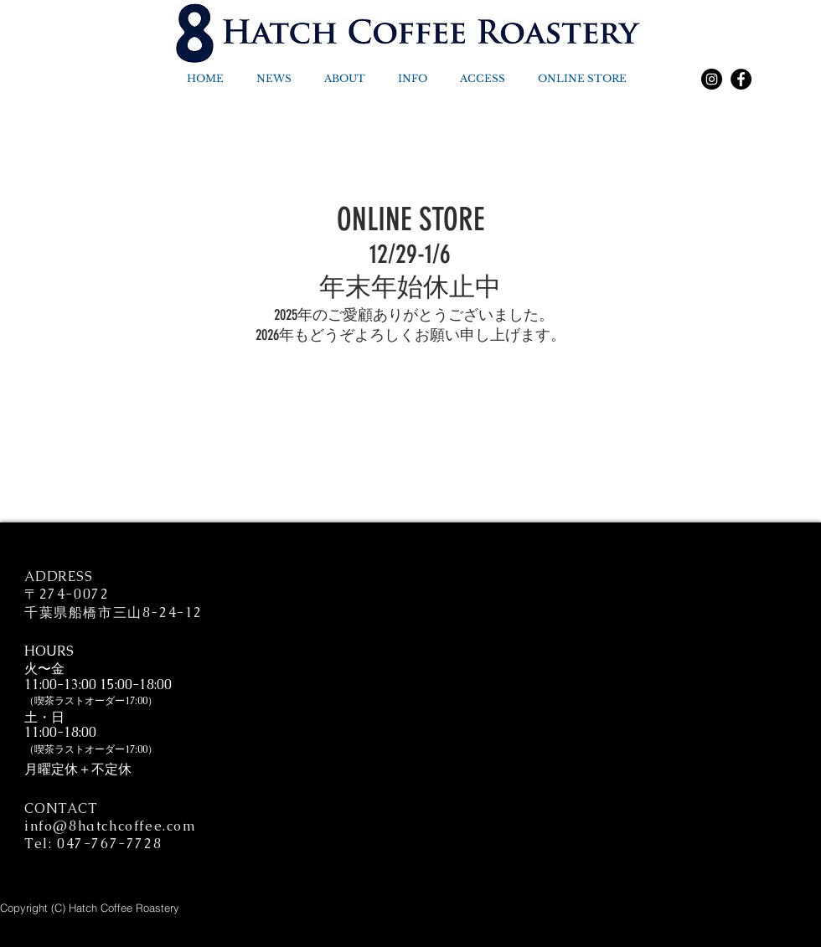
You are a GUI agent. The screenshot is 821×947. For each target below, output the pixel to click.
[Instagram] (711, 79)
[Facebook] (741, 79)
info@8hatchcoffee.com (110, 826)
